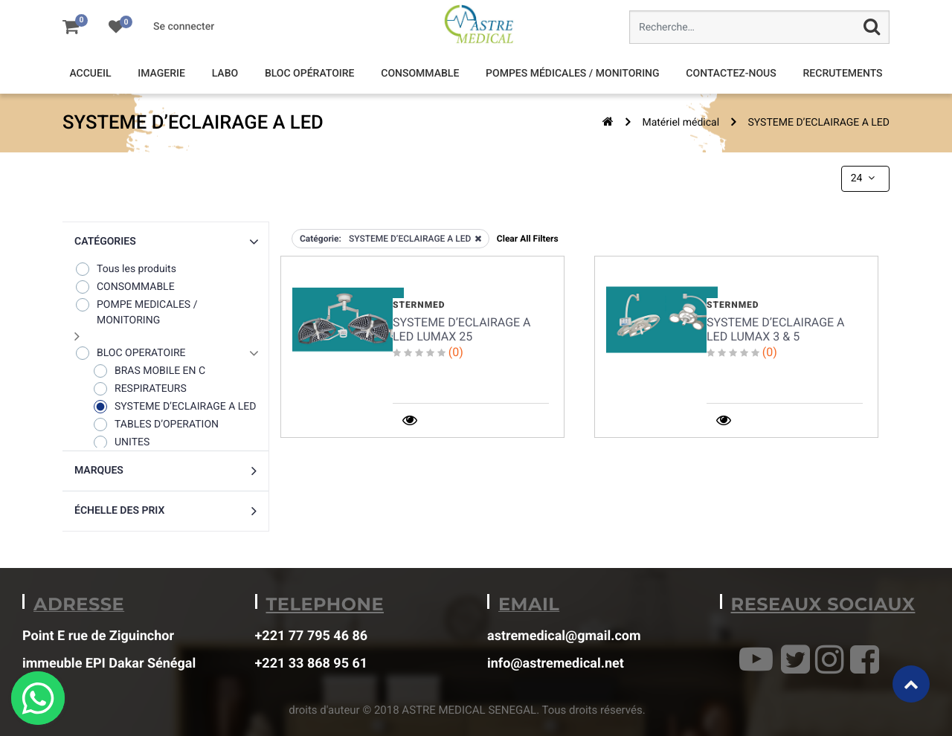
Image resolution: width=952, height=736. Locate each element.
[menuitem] (90, 74)
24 (864, 178)
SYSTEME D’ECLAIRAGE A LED (819, 123)
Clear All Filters (528, 238)
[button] (165, 242)
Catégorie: (320, 238)
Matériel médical (680, 123)
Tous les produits (125, 269)
